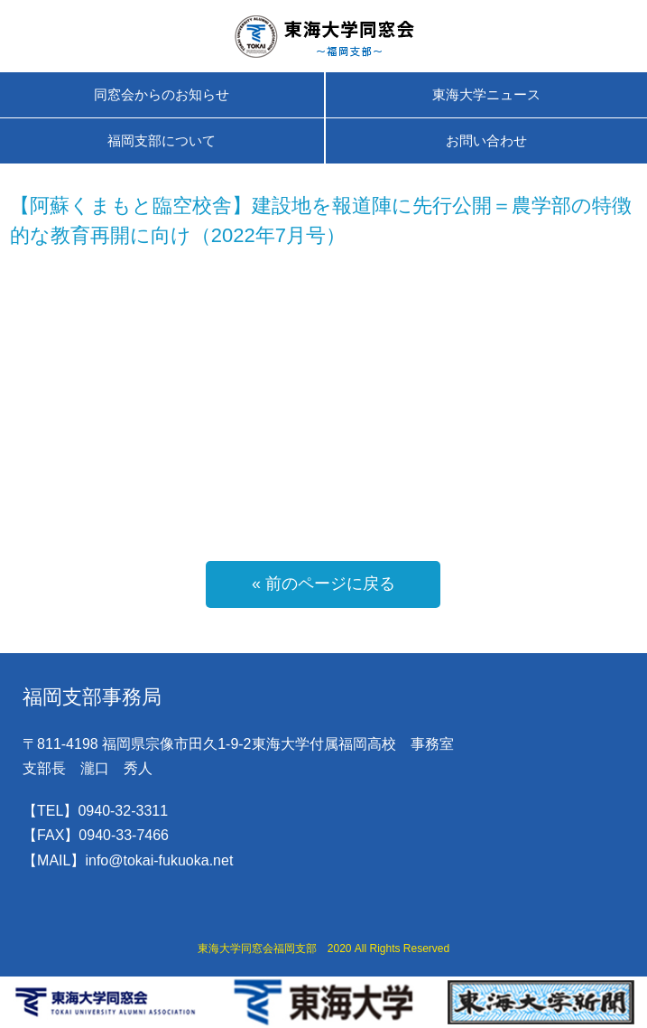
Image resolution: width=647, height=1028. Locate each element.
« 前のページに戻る (323, 584)
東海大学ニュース (486, 94)
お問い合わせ (486, 140)
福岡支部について (161, 140)
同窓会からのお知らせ (161, 94)
